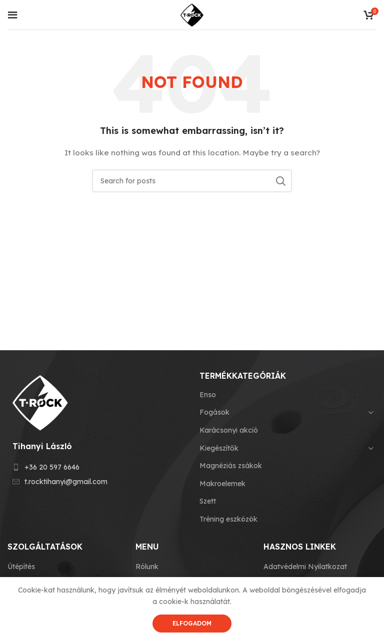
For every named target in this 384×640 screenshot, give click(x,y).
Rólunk (147, 566)
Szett (208, 501)
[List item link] (96, 467)
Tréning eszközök (229, 519)
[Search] (192, 180)
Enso (208, 394)
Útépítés (21, 566)
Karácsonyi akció (229, 430)
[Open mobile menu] (12, 15)
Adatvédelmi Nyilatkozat (305, 566)
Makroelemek (223, 483)
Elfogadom (192, 623)
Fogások (215, 412)
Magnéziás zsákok (231, 465)
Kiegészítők (219, 448)
